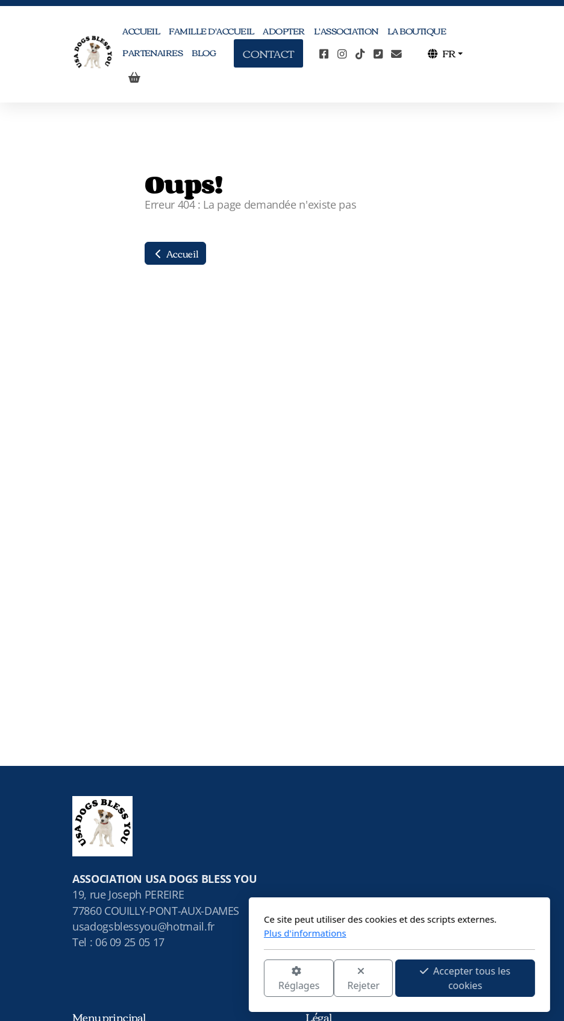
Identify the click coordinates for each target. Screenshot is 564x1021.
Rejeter (246, 979)
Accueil (175, 253)
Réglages (181, 979)
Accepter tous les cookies (347, 978)
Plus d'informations (187, 933)
